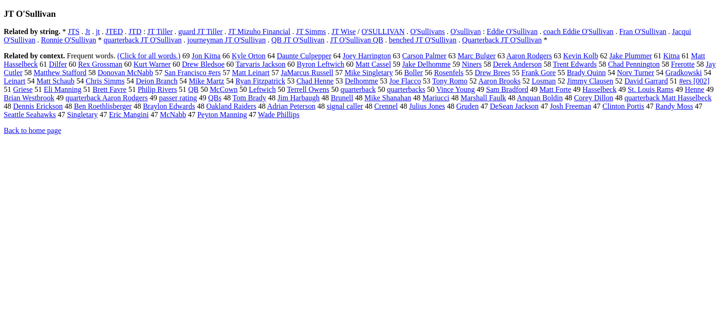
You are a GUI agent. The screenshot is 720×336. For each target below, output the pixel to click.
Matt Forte (555, 89)
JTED (114, 31)
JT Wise (344, 31)
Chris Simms (105, 81)
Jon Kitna (206, 56)
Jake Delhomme (426, 64)
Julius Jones (427, 106)
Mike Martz (206, 81)
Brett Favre (109, 89)
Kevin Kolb (580, 56)
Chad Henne (315, 81)
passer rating (178, 98)
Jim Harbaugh (299, 98)
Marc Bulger (476, 56)
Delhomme (361, 81)
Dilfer (58, 64)
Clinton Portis (623, 106)
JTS (73, 31)
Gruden (467, 106)
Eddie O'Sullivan (512, 31)
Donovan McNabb (125, 73)
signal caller (345, 106)
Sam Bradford (507, 89)
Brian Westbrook (29, 98)
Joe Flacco (405, 81)
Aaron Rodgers (529, 56)
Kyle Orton (248, 56)
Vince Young (455, 89)
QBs (214, 98)
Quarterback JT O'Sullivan (502, 40)
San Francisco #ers (192, 73)
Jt (87, 31)
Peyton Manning (222, 115)
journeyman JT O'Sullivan (226, 40)
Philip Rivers (157, 89)
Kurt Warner (152, 64)
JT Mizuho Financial (259, 31)
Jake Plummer (630, 56)
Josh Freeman (570, 106)
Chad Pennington (634, 64)
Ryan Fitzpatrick (260, 81)
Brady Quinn (586, 73)
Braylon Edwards (169, 106)
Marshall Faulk (483, 98)
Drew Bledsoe (203, 64)
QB (193, 89)
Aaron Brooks (499, 81)
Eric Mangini (129, 115)
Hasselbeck (600, 89)
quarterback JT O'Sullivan (143, 40)
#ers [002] (694, 81)
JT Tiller (159, 31)
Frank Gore (538, 73)
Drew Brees (492, 73)
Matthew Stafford (60, 73)
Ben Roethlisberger (103, 106)
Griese (23, 89)
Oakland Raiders (231, 106)
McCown (224, 89)
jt (98, 31)
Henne (695, 89)
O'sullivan (465, 31)
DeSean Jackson (514, 106)
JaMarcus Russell (307, 73)
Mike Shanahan (387, 98)
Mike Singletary (368, 73)
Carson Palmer (424, 56)
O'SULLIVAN (383, 31)
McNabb (173, 115)
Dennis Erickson (38, 106)
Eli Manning (62, 89)
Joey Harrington (366, 56)
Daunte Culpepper (304, 56)
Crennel (386, 106)
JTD (135, 31)
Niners (472, 64)
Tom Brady (249, 98)
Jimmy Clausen (590, 81)
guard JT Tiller (200, 31)
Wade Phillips (278, 115)
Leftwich (262, 89)
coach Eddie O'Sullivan (578, 31)
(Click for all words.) (148, 56)
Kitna (671, 56)
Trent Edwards (575, 64)
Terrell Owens (308, 89)
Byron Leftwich (320, 64)
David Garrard (646, 81)
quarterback (358, 89)
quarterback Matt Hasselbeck (668, 98)
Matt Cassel (373, 64)
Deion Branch (157, 81)
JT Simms (311, 31)
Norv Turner (635, 73)
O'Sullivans (427, 31)
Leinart (14, 81)
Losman (544, 81)
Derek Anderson (517, 64)
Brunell (342, 98)
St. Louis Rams (650, 89)
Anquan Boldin (540, 98)
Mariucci (435, 98)
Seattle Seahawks (30, 115)
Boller (413, 73)
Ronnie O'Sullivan (68, 40)
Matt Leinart (251, 73)
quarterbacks (406, 89)
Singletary (82, 115)
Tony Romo (450, 81)
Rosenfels (448, 73)
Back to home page (32, 130)
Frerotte (683, 64)
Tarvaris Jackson (260, 64)
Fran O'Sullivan (642, 31)
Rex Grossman (100, 64)
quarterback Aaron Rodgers (106, 98)
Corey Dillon (593, 98)
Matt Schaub (55, 81)
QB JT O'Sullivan (298, 40)
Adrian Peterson (291, 106)
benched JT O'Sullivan (422, 40)
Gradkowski (683, 73)
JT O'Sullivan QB (356, 40)
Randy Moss (674, 106)
